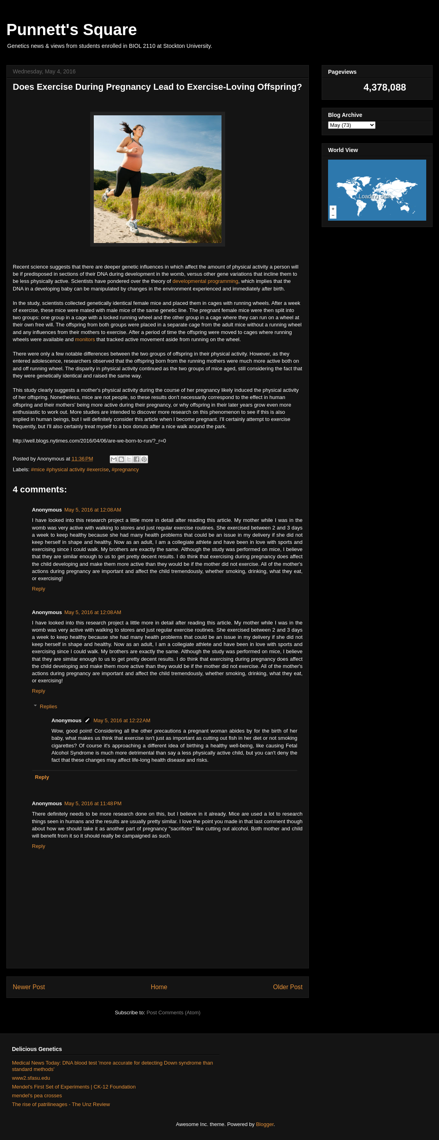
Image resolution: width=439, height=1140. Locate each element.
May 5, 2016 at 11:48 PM (92, 803)
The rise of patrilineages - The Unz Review (61, 1104)
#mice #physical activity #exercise (70, 469)
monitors (85, 339)
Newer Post (29, 987)
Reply (38, 589)
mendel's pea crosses (37, 1096)
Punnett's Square (71, 29)
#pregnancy (125, 469)
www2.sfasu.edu (31, 1078)
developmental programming (205, 281)
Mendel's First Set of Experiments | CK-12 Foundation (74, 1087)
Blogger (264, 1124)
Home (159, 987)
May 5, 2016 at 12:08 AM (92, 510)
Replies (48, 706)
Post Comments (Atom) (173, 1013)
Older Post (288, 987)
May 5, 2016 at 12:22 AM (121, 720)
